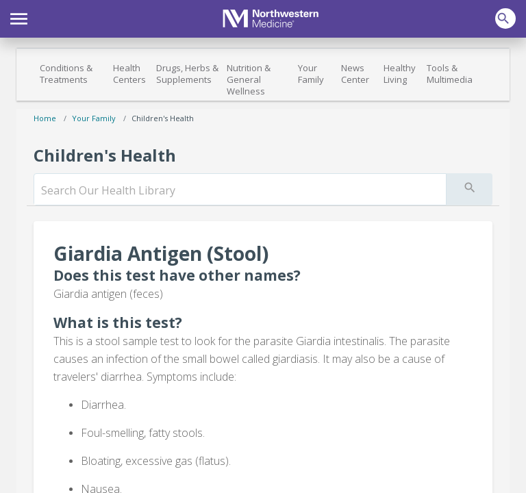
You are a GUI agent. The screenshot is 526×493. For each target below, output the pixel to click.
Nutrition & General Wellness (249, 79)
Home (45, 118)
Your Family (311, 74)
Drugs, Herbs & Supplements (187, 74)
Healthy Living (400, 74)
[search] (240, 190)
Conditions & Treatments (66, 74)
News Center (355, 74)
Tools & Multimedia (450, 74)
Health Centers (129, 74)
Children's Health (163, 118)
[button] (18, 17)
